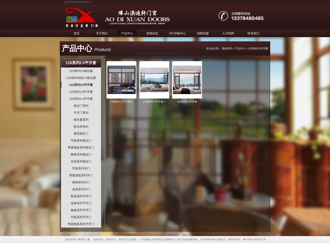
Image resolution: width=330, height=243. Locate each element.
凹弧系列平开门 (81, 217)
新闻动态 (152, 33)
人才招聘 (228, 33)
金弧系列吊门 (81, 189)
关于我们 (102, 33)
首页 (77, 33)
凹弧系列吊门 (81, 168)
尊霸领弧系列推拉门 (81, 147)
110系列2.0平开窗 (258, 48)
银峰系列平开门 (81, 210)
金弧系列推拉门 (81, 161)
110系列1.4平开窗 (81, 98)
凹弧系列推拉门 (81, 140)
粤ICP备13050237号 (254, 239)
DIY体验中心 (177, 33)
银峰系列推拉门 (81, 154)
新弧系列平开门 (81, 196)
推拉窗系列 (81, 119)
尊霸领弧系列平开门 (81, 224)
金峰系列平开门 (81, 203)
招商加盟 (203, 33)
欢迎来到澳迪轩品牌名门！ (79, 2)
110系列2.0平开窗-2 (121, 101)
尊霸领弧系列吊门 (81, 175)
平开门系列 (81, 112)
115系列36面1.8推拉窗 (81, 78)
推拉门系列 (81, 105)
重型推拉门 (81, 133)
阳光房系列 (81, 126)
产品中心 (127, 33)
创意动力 (111, 239)
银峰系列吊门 (81, 182)
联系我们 (253, 33)
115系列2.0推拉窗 (81, 71)
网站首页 (227, 48)
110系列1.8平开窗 (81, 91)
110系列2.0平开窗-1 (154, 101)
